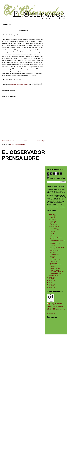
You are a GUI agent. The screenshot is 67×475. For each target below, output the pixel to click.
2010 (50, 214)
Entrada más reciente (8, 140)
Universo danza (54, 254)
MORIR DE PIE (54, 250)
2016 (50, 286)
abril (51, 217)
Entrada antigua (40, 140)
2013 (50, 280)
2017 (50, 287)
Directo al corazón (55, 268)
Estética (52, 256)
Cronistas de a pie (55, 243)
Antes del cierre (54, 270)
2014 (50, 282)
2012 (50, 279)
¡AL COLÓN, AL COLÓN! (57, 272)
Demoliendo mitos (55, 259)
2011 (50, 277)
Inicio (25, 140)
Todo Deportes (54, 239)
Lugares (52, 233)
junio (51, 221)
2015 (50, 284)
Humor (52, 235)
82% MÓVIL (53, 249)
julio (51, 223)
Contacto (52, 245)
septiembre (53, 226)
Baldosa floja (53, 263)
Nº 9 (9, 87)
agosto (52, 224)
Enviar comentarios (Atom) (17, 144)
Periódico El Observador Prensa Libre (55, 304)
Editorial (52, 231)
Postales (52, 258)
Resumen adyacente (56, 237)
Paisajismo (53, 266)
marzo (52, 216)
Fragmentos (53, 261)
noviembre (53, 230)
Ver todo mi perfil (51, 313)
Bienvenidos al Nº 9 (55, 273)
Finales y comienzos (56, 265)
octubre (52, 228)
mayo (52, 219)
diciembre (53, 275)
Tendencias (53, 252)
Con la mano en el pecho (57, 247)
